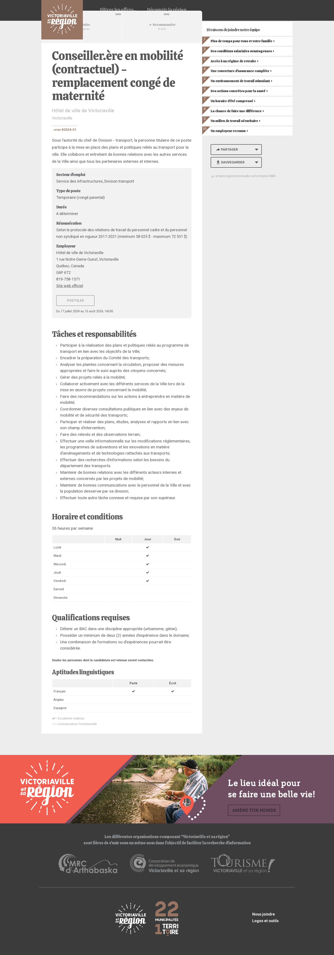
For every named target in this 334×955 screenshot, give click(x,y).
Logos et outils (265, 921)
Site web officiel (69, 285)
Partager (226, 149)
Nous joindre (263, 914)
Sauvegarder (230, 162)
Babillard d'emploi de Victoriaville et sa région (62, 19)
